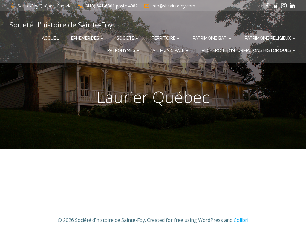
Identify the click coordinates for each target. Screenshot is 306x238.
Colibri (241, 220)
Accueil (50, 38)
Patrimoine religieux (270, 38)
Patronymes (124, 50)
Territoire (166, 38)
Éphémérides (88, 38)
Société (128, 38)
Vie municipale (171, 50)
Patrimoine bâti (213, 38)
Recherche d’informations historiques (249, 50)
